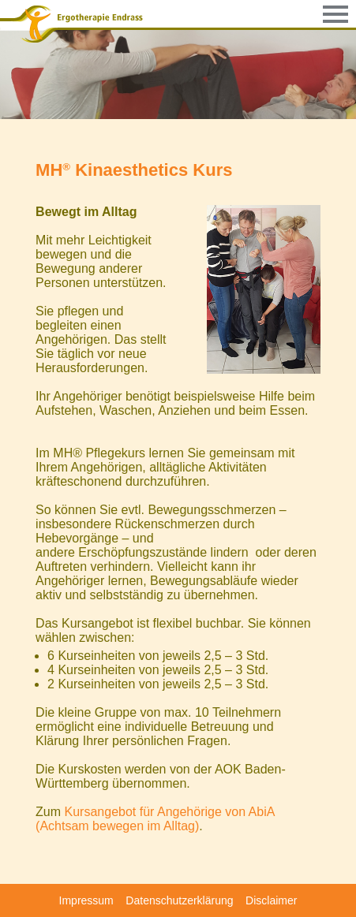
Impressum (86, 900)
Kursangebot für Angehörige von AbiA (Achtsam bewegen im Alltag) (155, 819)
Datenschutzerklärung (179, 900)
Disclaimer (271, 900)
